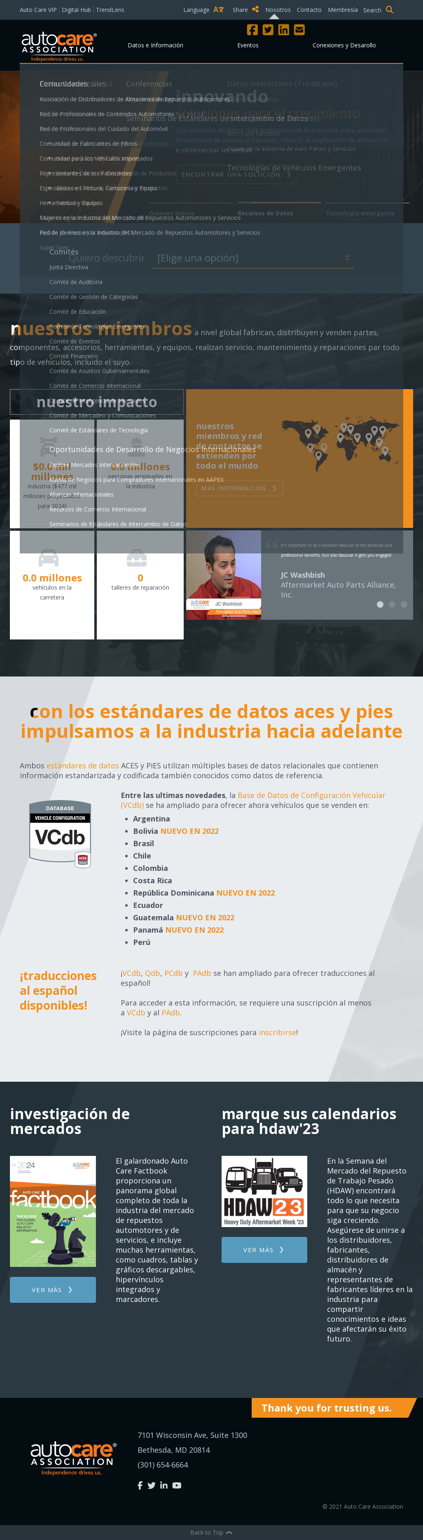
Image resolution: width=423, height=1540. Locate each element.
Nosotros (278, 10)
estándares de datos (83, 765)
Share (246, 9)
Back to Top (211, 1532)
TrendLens (110, 10)
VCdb (131, 973)
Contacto (309, 10)
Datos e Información (155, 45)
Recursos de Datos (265, 213)
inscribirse (277, 1032)
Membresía (343, 10)
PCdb (173, 973)
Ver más (47, 1290)
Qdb (152, 973)
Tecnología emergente (360, 213)
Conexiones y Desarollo (344, 45)
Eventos (248, 45)
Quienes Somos (172, 213)
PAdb (202, 973)
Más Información (233, 488)
